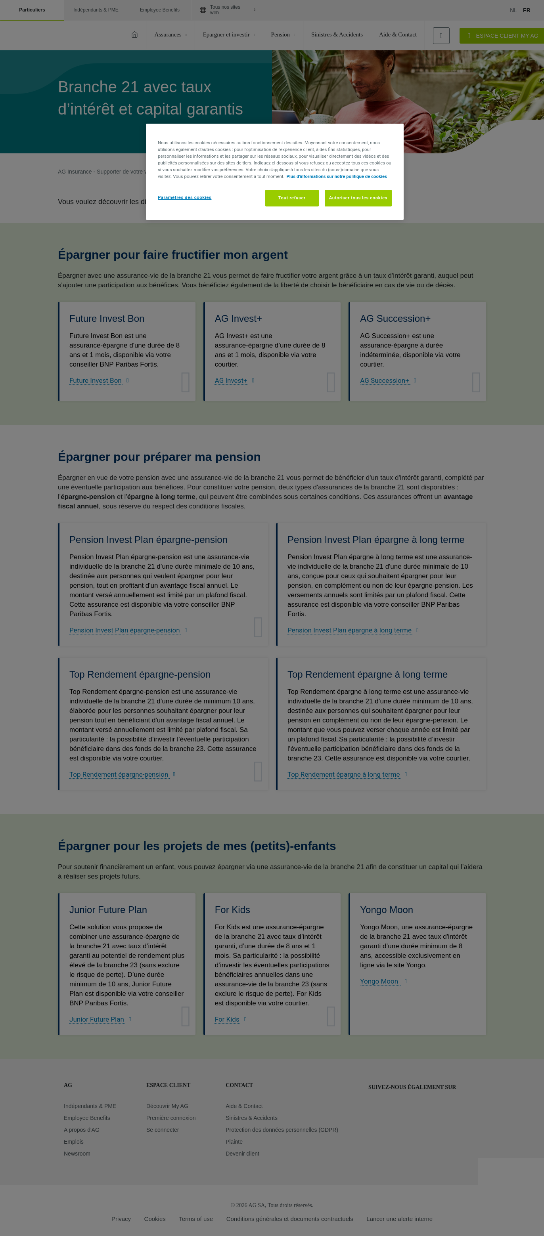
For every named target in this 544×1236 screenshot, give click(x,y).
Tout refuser (292, 198)
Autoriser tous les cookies (358, 198)
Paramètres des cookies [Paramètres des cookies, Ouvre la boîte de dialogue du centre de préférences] (184, 197)
